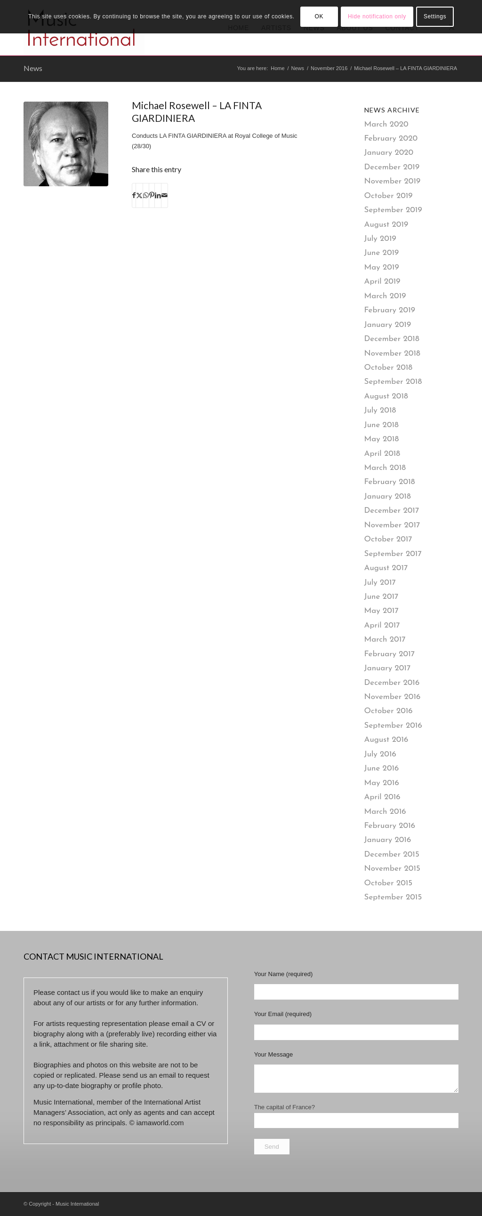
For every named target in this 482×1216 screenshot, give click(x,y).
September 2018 (393, 382)
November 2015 (392, 869)
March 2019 (385, 296)
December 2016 (392, 683)
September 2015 (393, 897)
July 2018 (380, 410)
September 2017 (393, 554)
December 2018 (391, 339)
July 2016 (380, 754)
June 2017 (381, 597)
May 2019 (381, 267)
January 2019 (387, 325)
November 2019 (392, 181)
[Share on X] (139, 195)
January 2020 (389, 153)
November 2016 (392, 697)
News (33, 68)
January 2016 (387, 840)
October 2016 (388, 711)
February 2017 (389, 654)
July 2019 (380, 239)
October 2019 (388, 196)
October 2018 (388, 368)
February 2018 (389, 482)
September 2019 (393, 210)
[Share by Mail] (164, 195)
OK (318, 16)
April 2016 (382, 797)
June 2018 (381, 425)
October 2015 (388, 883)
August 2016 (386, 740)
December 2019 (392, 167)
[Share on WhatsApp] (146, 195)
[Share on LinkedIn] (158, 195)
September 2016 (393, 726)
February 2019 (389, 310)
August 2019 (386, 225)
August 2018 (386, 396)
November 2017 (392, 525)
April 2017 (382, 625)
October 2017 (388, 539)
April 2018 (382, 454)
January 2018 (387, 497)
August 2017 (386, 568)
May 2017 (381, 611)
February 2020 (391, 139)
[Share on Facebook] (134, 195)
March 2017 (385, 640)
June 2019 (381, 253)
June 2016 (381, 768)
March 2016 (385, 812)
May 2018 (381, 439)
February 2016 (390, 826)
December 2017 (391, 511)
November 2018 (392, 354)
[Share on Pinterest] (151, 195)
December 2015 (391, 854)
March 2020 (386, 124)
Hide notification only (377, 16)
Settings (435, 16)
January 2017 (387, 668)
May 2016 (381, 783)
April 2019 (382, 282)
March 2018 (385, 468)
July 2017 (380, 583)
